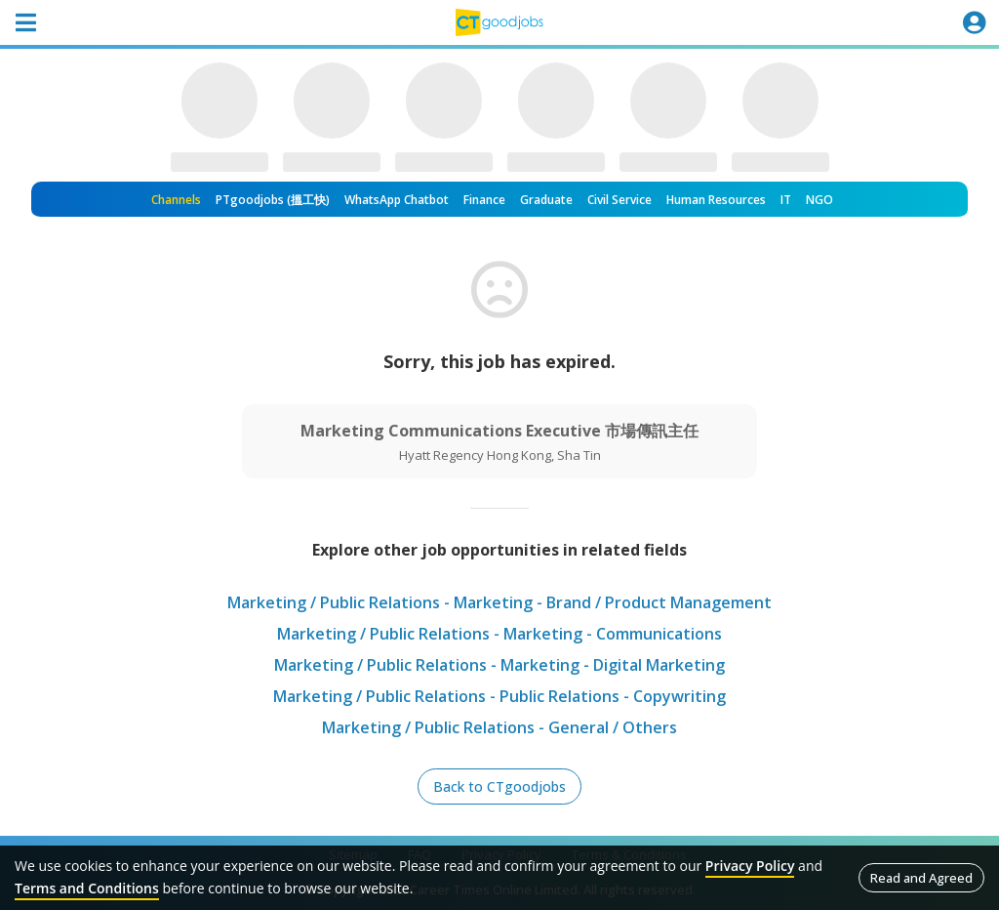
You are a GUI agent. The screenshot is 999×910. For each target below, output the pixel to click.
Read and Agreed (921, 878)
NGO (819, 199)
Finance (484, 199)
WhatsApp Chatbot (396, 199)
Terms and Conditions (87, 888)
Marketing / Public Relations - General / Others (499, 727)
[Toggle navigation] (25, 22)
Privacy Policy (750, 865)
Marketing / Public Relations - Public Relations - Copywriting (499, 696)
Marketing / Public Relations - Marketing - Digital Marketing (499, 665)
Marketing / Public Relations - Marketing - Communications (499, 633)
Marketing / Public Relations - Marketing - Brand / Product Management (499, 602)
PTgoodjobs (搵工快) (273, 199)
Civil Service (619, 199)
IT (785, 199)
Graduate (546, 199)
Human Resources (716, 199)
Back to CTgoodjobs (499, 786)
